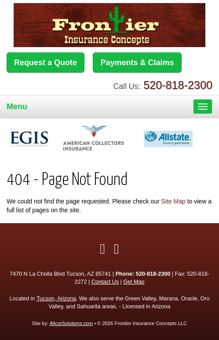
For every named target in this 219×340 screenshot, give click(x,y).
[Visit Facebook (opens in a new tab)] (102, 249)
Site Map (173, 201)
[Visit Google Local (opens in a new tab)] (117, 249)
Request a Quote (45, 62)
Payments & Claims (137, 62)
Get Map (133, 282)
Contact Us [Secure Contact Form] (105, 282)
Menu (17, 106)
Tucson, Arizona (56, 299)
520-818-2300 (177, 85)
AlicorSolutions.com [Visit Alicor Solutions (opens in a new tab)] (71, 323)
